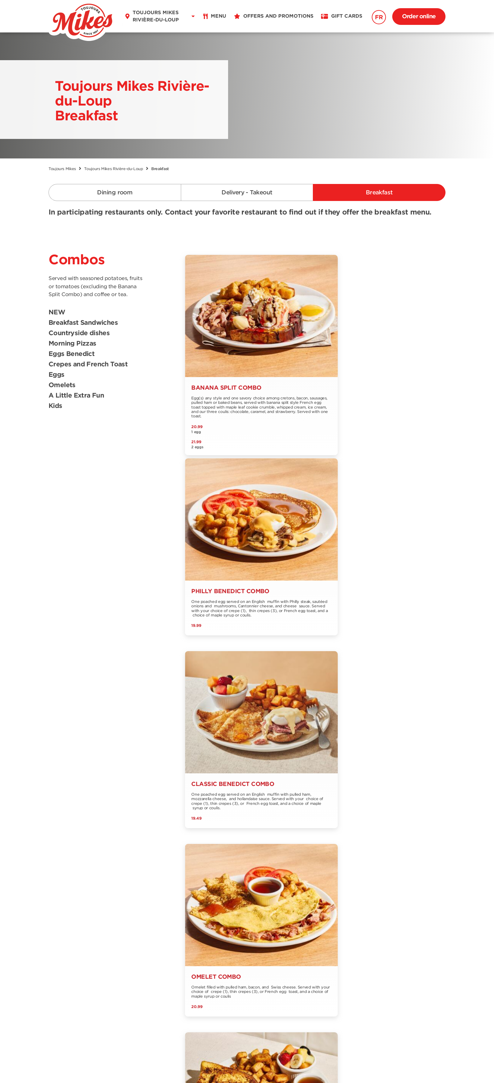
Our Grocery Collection (140, 939)
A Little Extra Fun (76, 395)
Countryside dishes (79, 333)
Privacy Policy (278, 1065)
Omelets (62, 385)
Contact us (125, 928)
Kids (55, 406)
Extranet (122, 960)
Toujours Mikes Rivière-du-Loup (113, 168)
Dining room (114, 192)
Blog (181, 928)
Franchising (126, 949)
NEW (57, 312)
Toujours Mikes (62, 168)
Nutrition (59, 944)
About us (123, 918)
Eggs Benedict (72, 354)
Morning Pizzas (72, 344)
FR (379, 17)
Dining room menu (72, 908)
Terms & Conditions (223, 1065)
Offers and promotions (203, 908)
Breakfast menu (68, 933)
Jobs (181, 918)
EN (75, 990)
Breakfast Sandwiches (83, 323)
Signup (428, 897)
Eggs (57, 375)
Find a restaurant (133, 908)
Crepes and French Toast (88, 364)
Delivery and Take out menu (75, 920)
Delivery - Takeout (246, 192)
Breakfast (379, 192)
